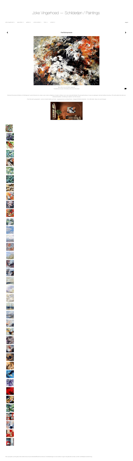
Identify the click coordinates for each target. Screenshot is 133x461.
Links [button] (45, 22)
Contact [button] (52, 22)
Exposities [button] (20, 22)
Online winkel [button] (37, 22)
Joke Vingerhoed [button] (9, 22)
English (126, 22)
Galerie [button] (28, 22)
